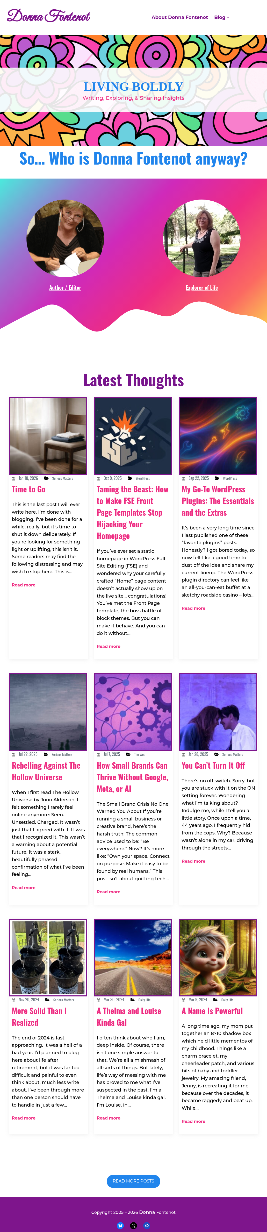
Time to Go (33, 518)
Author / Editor (65, 310)
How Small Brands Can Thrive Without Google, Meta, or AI (132, 794)
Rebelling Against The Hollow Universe (45, 795)
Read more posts (134, 1179)
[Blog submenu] (228, 17)
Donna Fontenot (56, 17)
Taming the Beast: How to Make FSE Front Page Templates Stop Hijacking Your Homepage (131, 541)
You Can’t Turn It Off (214, 789)
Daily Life (153, 1008)
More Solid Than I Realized (45, 1031)
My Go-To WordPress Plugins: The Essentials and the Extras (217, 535)
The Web (147, 766)
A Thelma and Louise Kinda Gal (129, 1024)
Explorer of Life (202, 310)
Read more (21, 599)
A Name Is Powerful (201, 1024)
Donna (146, 1210)
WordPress (151, 501)
